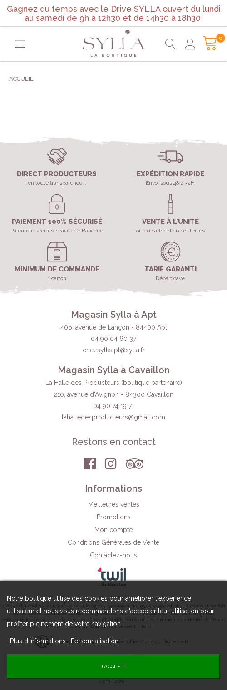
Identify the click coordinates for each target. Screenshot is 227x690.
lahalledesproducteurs (113, 417)
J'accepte (113, 666)
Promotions (114, 517)
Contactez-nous (113, 555)
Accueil (21, 78)
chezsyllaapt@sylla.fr (114, 350)
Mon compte (113, 529)
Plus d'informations (39, 641)
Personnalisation (94, 641)
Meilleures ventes (113, 504)
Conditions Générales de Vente (113, 542)
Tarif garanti (170, 269)
